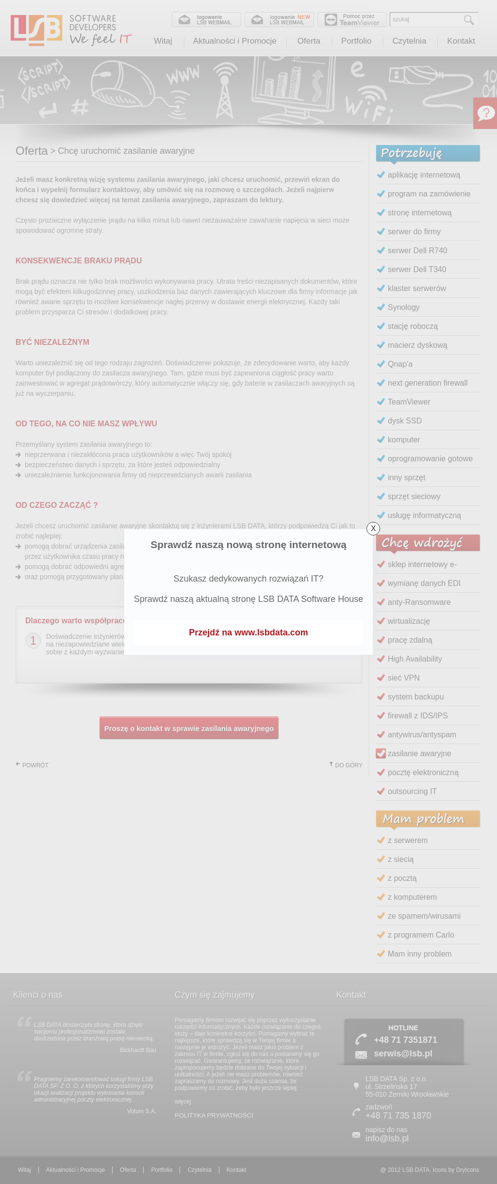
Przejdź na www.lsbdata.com (248, 632)
